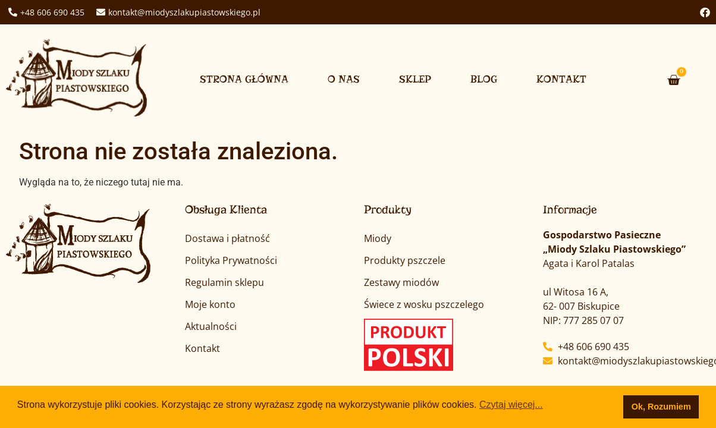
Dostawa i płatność (227, 238)
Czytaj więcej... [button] (511, 404)
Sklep (415, 79)
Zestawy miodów (401, 282)
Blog (483, 79)
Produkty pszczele (404, 260)
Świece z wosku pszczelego (424, 304)
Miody (377, 238)
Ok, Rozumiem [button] (661, 406)
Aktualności (211, 326)
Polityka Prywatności (231, 260)
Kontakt (561, 79)
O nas (344, 79)
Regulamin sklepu (224, 282)
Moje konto (210, 304)
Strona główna (244, 79)
